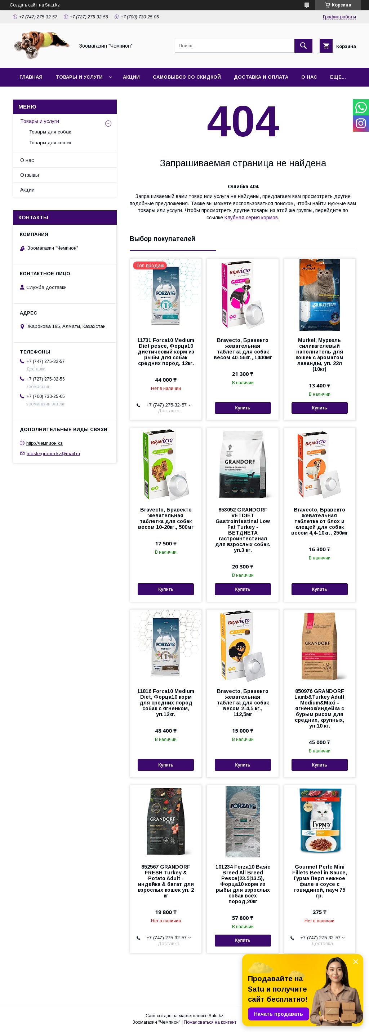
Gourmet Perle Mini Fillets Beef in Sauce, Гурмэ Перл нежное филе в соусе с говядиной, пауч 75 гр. (319, 881)
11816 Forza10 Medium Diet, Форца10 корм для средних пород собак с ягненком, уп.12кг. (165, 702)
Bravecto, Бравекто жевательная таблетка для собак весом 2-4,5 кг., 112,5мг (243, 702)
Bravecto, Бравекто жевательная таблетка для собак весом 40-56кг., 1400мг (243, 348)
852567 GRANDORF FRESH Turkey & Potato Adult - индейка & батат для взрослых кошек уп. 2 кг (166, 881)
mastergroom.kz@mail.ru (53, 453)
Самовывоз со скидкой (187, 77)
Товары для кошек (50, 142)
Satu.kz (216, 1015)
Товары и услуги (79, 77)
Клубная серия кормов (251, 217)
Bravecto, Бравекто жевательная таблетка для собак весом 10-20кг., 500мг (166, 518)
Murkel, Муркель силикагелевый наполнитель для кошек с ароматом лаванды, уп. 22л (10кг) (319, 354)
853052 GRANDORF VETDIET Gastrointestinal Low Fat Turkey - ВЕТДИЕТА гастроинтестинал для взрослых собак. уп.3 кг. (242, 530)
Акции (131, 77)
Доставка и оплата (261, 77)
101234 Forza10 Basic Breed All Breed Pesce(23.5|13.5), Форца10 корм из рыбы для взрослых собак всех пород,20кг (242, 884)
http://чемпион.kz (44, 443)
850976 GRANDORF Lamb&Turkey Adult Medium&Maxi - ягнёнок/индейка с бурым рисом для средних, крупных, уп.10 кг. (319, 708)
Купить (242, 407)
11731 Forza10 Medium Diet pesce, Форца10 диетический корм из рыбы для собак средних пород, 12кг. (165, 351)
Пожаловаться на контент (210, 1022)
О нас (309, 77)
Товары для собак (50, 132)
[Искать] (303, 46)
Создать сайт (23, 5)
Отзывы (29, 175)
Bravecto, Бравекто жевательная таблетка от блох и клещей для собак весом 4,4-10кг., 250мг (319, 521)
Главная (31, 77)
